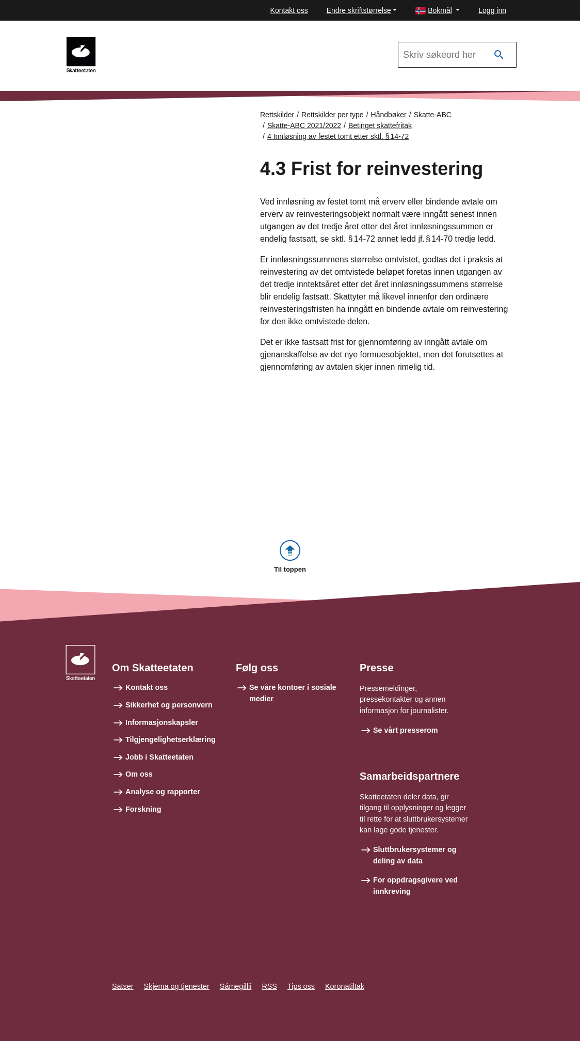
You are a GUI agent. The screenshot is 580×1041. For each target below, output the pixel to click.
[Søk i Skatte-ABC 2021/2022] (457, 55)
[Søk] (499, 55)
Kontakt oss (289, 10)
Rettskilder (277, 115)
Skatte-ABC (433, 115)
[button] (437, 10)
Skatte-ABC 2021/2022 (150, 41)
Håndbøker (389, 115)
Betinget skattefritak (380, 125)
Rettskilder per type (332, 115)
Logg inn (492, 10)
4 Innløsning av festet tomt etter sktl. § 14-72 (338, 136)
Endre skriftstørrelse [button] (359, 10)
